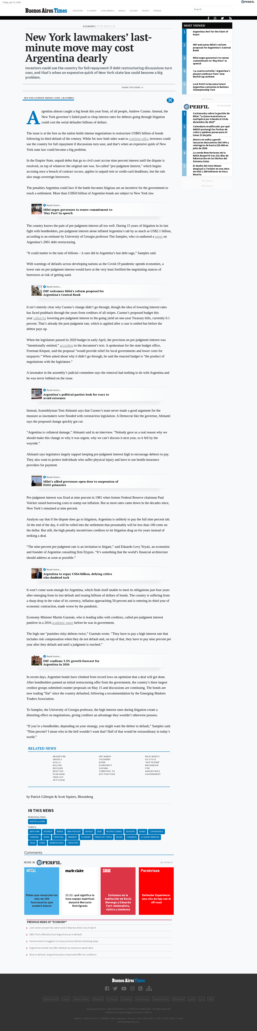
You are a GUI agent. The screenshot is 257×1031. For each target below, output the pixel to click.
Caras (66, 999)
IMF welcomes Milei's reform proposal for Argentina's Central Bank (73, 292)
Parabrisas (142, 999)
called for (39, 318)
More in (42, 862)
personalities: (37, 817)
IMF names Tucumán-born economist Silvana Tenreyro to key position (107, 765)
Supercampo (160, 999)
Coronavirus (156, 831)
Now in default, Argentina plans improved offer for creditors (63, 954)
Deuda (119, 837)
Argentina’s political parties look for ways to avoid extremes (76, 396)
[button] (170, 100)
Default (89, 831)
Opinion (169, 10)
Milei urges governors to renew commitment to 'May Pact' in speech (77, 211)
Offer (46, 837)
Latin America (113, 10)
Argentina (80, 10)
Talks (32, 842)
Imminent (72, 837)
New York (35, 831)
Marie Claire (81, 999)
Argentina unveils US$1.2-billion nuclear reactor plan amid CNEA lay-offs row (59, 768)
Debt (99, 831)
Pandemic (34, 837)
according (66, 345)
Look (192, 999)
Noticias (97, 999)
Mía (211, 999)
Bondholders (56, 842)
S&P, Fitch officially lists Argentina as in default (56, 934)
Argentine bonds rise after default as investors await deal (61, 947)
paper (158, 236)
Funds (42, 842)
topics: (32, 827)
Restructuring (114, 831)
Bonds (60, 831)
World (129, 10)
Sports (156, 10)
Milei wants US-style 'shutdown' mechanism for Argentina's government (153, 765)
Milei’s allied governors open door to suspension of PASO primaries (80, 483)
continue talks (138, 138)
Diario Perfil (51, 999)
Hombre (126, 999)
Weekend (178, 999)
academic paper (62, 622)
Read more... (54, 205)
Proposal (59, 837)
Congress (132, 837)
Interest (48, 831)
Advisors (130, 831)
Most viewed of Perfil (207, 107)
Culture (143, 10)
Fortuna (112, 999)
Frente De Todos (103, 837)
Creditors (73, 842)
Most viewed (194, 25)
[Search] (212, 9)
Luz (202, 999)
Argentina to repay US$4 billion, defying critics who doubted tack (77, 575)
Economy (95, 10)
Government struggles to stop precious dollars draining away (64, 941)
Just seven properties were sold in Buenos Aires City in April (63, 927)
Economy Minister (150, 837)
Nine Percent (74, 831)
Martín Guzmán (37, 821)
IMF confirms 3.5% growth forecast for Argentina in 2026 (71, 662)
